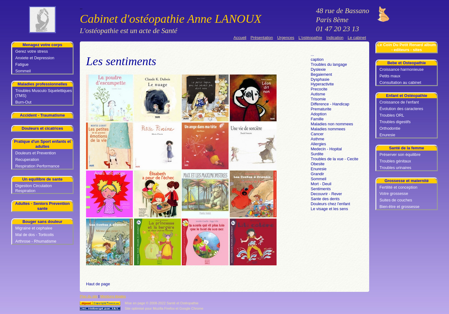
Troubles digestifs (395, 121)
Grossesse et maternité (406, 180)
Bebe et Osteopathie (406, 62)
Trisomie (318, 99)
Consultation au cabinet (400, 82)
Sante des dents (325, 198)
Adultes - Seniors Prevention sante (42, 206)
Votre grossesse (393, 193)
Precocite (319, 89)
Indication (335, 37)
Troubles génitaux (395, 161)
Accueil (240, 37)
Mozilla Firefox (164, 308)
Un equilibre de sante (42, 179)
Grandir (317, 173)
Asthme (317, 139)
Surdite (317, 154)
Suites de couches (395, 200)
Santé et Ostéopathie (182, 303)
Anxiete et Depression (34, 58)
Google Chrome (191, 308)
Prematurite (321, 109)
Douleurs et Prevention (35, 153)
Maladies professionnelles (42, 84)
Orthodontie (389, 128)
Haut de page (98, 284)
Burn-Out (23, 102)
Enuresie (387, 135)
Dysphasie (320, 79)
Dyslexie (318, 69)
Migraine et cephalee (33, 228)
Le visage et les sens (329, 208)
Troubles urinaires (395, 167)
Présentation (262, 37)
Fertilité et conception (398, 187)
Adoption (319, 114)
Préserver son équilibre (400, 154)
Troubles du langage (329, 64)
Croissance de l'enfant (399, 102)
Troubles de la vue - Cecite (334, 159)
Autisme (318, 94)
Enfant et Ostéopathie (406, 95)
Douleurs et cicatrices (42, 128)
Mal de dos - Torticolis (34, 234)
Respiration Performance (37, 166)
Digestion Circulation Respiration (33, 188)
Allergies (318, 144)
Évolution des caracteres (401, 108)
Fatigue (22, 64)
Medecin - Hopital (326, 149)
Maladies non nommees (332, 124)
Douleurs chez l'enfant (330, 203)
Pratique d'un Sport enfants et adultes (42, 144)
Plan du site (89, 296)
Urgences (285, 37)
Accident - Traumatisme (42, 115)
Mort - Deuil (321, 183)
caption (317, 59)
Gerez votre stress (31, 51)
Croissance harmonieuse (401, 69)
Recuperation (27, 159)
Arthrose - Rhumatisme (35, 241)
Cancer (317, 134)
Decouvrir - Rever (326, 193)
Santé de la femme (406, 148)
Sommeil (23, 71)
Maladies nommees (328, 129)
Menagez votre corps (42, 44)
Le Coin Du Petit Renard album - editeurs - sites (406, 47)
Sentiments (321, 188)
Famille (317, 119)
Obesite (318, 164)
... (312, 54)
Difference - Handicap (330, 104)
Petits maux (389, 76)
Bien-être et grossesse (399, 206)
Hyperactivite (322, 84)
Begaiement (321, 74)
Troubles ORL (391, 115)
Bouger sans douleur (42, 221)
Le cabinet (357, 37)
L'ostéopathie (310, 37)
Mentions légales (113, 296)
